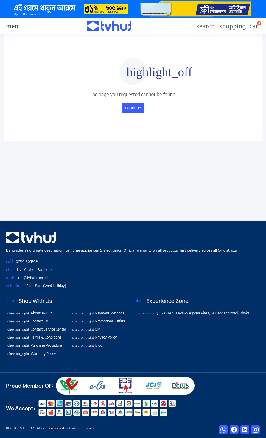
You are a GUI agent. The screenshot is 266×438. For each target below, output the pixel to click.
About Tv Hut (29, 313)
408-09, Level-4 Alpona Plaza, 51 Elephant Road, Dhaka (194, 313)
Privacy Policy (94, 337)
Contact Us (27, 321)
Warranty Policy (31, 353)
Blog (87, 345)
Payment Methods (98, 313)
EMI (86, 329)
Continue (133, 107)
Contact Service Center (36, 329)
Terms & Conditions (34, 337)
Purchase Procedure (34, 345)
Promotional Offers (98, 321)
